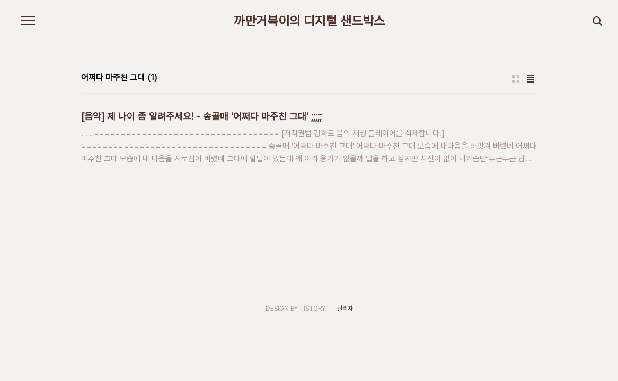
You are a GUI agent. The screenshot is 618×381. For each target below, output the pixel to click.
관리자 (345, 308)
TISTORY (312, 308)
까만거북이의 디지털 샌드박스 (309, 21)
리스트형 (530, 78)
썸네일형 (515, 78)
